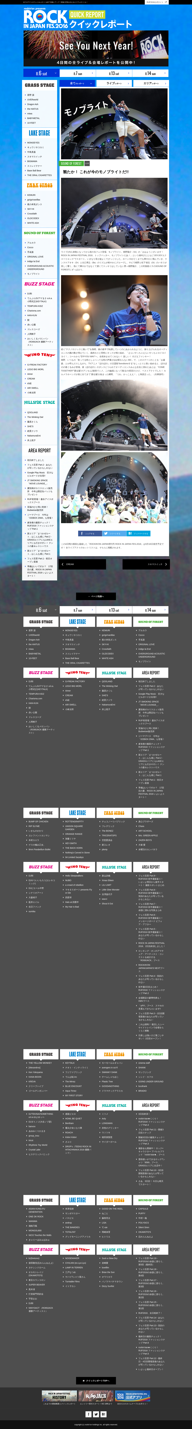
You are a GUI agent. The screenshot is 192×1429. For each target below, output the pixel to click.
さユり (68, 1142)
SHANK (142, 1067)
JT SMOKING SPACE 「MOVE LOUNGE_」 (37, 482)
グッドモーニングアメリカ (77, 1236)
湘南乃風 (33, 1226)
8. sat (41, 73)
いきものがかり (36, 831)
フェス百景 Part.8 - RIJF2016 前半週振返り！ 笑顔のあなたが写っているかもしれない (151, 894)
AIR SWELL (33, 388)
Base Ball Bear (34, 170)
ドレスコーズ (33, 329)
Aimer (30, 374)
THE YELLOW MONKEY (40, 1063)
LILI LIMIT (106, 885)
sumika (32, 911)
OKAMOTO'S (144, 1232)
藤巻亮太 (106, 1218)
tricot (31, 1140)
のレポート (77, 83)
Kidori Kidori (70, 1137)
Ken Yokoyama (36, 1072)
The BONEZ (107, 831)
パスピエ (69, 1218)
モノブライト (33, 274)
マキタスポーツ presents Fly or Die (78, 891)
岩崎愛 (105, 1263)
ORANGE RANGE (73, 834)
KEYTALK (70, 1063)
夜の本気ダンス (34, 204)
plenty (104, 849)
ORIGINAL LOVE (35, 256)
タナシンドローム (37, 1267)
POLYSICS (143, 1223)
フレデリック (108, 826)
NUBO (68, 880)
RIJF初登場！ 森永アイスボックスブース (40, 500)
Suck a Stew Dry (109, 1258)
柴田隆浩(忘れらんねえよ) (41, 1263)
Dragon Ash (32, 104)
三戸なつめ (70, 1272)
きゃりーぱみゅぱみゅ (39, 1240)
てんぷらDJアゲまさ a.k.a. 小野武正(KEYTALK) (39, 300)
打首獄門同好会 (36, 1294)
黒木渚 (32, 1289)
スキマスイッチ (34, 156)
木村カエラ (34, 840)
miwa (29, 113)
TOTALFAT (70, 1232)
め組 (29, 383)
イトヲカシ (70, 1286)
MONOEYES (33, 142)
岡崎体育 (106, 1232)
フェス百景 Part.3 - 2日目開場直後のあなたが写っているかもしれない (151, 1016)
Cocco (30, 247)
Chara (141, 826)
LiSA (104, 1223)
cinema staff (144, 1063)
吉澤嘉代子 (107, 894)
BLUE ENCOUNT (73, 1086)
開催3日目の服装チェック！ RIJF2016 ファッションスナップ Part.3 (151, 1140)
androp (68, 1223)
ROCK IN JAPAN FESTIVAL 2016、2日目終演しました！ (151, 944)
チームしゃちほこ (110, 1077)
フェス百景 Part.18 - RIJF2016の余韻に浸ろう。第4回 (151, 1272)
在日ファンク (35, 907)
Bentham (69, 1123)
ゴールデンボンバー (38, 1091)
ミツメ (105, 1114)
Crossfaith (32, 213)
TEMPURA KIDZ (35, 306)
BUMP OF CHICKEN (38, 821)
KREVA (32, 1081)
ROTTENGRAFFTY (74, 821)
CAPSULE (143, 1209)
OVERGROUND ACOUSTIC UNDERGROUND (40, 267)
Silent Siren (143, 1227)
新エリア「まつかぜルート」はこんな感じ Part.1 (38, 552)
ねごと (105, 1213)
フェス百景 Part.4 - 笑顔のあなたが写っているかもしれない (151, 979)
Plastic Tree (107, 1081)
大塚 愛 (141, 845)
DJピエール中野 (36, 888)
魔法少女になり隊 (73, 1128)
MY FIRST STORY (74, 1095)
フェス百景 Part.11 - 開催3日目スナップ (151, 1131)
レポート (114, 83)
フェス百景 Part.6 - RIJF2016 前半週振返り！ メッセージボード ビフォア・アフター (150, 920)
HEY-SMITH (71, 843)
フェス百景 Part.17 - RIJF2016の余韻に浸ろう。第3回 (151, 1283)
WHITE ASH (33, 223)
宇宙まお (33, 1298)
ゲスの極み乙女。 (37, 845)
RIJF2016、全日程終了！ (150, 1313)
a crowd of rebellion (74, 885)
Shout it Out (107, 903)
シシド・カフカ (145, 1077)
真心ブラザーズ (145, 821)
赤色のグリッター (110, 1128)
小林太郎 (31, 392)
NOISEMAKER (72, 1258)
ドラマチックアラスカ (112, 1091)
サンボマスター (72, 1213)
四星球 (68, 897)
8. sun (78, 73)
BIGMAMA (32, 161)
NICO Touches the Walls (40, 1235)
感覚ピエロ (70, 1114)
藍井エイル (34, 902)
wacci (104, 899)
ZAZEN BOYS (145, 840)
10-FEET (31, 123)
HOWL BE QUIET (73, 1118)
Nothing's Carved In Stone (77, 852)
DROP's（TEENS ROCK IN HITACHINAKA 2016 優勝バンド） (78, 1149)
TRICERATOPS (109, 835)
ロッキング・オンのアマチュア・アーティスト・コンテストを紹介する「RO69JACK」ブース (151, 956)
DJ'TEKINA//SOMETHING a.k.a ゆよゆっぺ (41, 1115)
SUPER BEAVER (37, 1284)
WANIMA (33, 1221)
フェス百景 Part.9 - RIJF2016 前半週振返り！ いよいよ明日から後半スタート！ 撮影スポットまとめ (151, 880)
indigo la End (33, 261)
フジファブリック (73, 1072)
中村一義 (142, 1218)
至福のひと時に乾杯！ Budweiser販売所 (38, 508)
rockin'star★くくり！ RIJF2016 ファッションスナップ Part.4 (151, 1121)
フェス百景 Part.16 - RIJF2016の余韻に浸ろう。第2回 (151, 1294)
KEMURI (31, 195)
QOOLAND (32, 412)
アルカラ (31, 243)
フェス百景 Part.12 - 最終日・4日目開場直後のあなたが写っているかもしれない (151, 1361)
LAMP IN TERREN (74, 1267)
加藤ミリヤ (70, 838)
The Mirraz (70, 1081)
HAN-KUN (32, 315)
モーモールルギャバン (112, 1063)
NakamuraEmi (34, 435)
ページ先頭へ (96, 596)
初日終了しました (35, 460)
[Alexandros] (34, 1067)
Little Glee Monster (111, 889)
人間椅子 (31, 334)
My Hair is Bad (72, 907)
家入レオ (106, 845)
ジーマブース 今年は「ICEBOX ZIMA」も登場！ (40, 516)
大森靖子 (33, 897)
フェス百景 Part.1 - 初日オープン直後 (39, 560)
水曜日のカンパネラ (147, 849)
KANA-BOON (35, 1077)
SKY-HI (30, 209)
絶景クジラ (32, 431)
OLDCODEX (33, 218)
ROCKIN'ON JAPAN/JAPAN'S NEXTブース (151, 968)
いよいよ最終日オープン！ (151, 1369)
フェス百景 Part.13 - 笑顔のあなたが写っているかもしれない (151, 1328)
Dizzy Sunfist (108, 1286)
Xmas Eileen (108, 880)
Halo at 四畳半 (72, 902)
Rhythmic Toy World (38, 1145)
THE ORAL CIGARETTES (39, 175)
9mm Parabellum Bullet (39, 849)
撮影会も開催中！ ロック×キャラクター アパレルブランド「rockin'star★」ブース (151, 1151)
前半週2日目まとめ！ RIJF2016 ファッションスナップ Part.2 (151, 990)
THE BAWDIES (72, 1227)
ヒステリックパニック (39, 1154)
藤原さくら (32, 422)
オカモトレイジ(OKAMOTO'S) (36, 1274)
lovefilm (105, 1267)
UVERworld (32, 99)
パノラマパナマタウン (112, 1281)
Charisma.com (34, 311)
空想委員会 (107, 840)
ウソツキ (106, 1132)
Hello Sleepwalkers (74, 876)
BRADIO (142, 1091)
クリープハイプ (36, 1086)
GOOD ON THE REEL (112, 1209)
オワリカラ (107, 1277)
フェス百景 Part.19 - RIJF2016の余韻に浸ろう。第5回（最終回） (151, 1261)
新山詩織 (106, 876)
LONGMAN (107, 1123)
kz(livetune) (34, 1258)
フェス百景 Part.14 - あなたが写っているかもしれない (151, 1319)
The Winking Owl (35, 417)
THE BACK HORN (73, 848)
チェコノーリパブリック (113, 821)
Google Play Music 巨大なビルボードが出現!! (40, 474)
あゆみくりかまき (37, 1131)
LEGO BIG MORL (35, 369)
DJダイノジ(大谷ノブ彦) (40, 1122)
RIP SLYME (34, 826)
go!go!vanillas (33, 199)
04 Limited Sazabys (74, 857)
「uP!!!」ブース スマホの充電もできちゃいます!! (151, 1007)
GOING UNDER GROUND (150, 1081)
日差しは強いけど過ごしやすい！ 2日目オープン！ (151, 1037)
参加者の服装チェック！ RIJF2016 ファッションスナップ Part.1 (40, 525)
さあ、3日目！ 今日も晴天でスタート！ (150, 1183)
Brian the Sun (108, 1272)
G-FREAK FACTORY (37, 365)
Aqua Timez (70, 1091)
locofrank (142, 1086)
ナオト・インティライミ (76, 1067)
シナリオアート (36, 893)
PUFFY (141, 1213)
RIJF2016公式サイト (157, 2)
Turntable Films (72, 1281)
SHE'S (30, 426)
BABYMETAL (33, 118)
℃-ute (104, 1227)
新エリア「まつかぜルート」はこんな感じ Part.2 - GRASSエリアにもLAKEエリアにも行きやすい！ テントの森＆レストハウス (40, 539)
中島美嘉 (31, 152)
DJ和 (29, 293)
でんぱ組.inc (71, 1077)
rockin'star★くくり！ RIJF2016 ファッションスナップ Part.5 (151, 1350)
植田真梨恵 (107, 1137)
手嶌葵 (30, 252)
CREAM (31, 378)
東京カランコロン (37, 1280)
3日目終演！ (144, 1114)
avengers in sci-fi (110, 1067)
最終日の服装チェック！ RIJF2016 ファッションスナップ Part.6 (151, 1339)
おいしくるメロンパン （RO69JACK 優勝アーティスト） (40, 341)
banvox (32, 1126)
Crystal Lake (34, 1149)
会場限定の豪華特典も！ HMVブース (150, 999)
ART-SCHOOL (145, 831)
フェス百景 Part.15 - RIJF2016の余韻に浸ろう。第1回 (151, 1305)
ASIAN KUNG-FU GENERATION (37, 1210)
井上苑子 (31, 440)
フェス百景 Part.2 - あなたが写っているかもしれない (39, 466)
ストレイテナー (34, 166)
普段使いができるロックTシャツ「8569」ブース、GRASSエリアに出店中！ (151, 1162)
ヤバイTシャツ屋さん (75, 1277)
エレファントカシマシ (39, 835)
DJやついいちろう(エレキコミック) (42, 882)
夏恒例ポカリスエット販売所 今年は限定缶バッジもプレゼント (39, 491)
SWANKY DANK (109, 1072)
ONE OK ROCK (36, 1216)
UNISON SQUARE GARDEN (74, 828)
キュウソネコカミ (35, 147)
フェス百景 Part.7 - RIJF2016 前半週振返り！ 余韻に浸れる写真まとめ (150, 907)
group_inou (34, 1135)
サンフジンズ (144, 1072)
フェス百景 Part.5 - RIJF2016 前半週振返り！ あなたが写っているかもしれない (151, 934)
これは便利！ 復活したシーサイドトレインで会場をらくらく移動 (151, 1027)
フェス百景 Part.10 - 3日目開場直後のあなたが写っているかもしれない (151, 1173)
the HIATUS (32, 109)
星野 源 (30, 95)
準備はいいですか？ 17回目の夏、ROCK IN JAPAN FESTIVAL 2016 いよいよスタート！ (40, 571)
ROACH (69, 1132)
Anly (104, 1118)
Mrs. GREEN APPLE (148, 835)
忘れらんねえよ (145, 1236)
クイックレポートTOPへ (96, 1380)
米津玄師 (69, 1209)
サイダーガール (109, 1142)
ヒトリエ (106, 1236)
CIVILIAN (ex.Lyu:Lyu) (75, 1263)
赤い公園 (31, 324)
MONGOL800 (35, 1230)
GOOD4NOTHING (110, 1086)
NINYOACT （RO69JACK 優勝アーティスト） (41, 1309)
